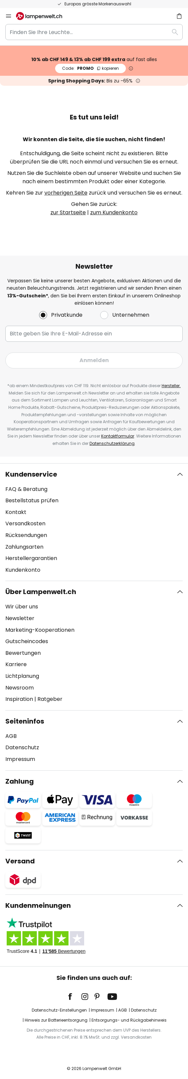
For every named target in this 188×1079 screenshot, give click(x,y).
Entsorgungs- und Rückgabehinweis (129, 1020)
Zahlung (19, 781)
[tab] (94, 522)
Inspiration (19, 699)
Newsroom (19, 688)
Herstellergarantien (31, 558)
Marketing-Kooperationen (39, 630)
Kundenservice (31, 474)
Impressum (20, 759)
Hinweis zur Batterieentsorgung (56, 1020)
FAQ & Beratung (26, 489)
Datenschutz (22, 747)
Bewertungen (23, 653)
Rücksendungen (26, 535)
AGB (11, 736)
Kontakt (15, 512)
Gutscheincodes (26, 641)
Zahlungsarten (24, 547)
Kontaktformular (117, 436)
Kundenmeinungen (38, 905)
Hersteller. (171, 385)
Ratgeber (49, 699)
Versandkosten (25, 523)
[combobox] (94, 32)
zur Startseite (68, 212)
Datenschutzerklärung (112, 443)
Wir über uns (21, 606)
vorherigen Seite (65, 193)
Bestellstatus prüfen (31, 500)
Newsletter (19, 618)
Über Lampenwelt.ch (40, 591)
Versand (20, 861)
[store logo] (43, 16)
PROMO (90, 68)
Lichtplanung (22, 676)
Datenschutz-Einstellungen (59, 1010)
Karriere (16, 664)
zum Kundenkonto (114, 212)
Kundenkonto (22, 570)
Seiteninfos (24, 721)
